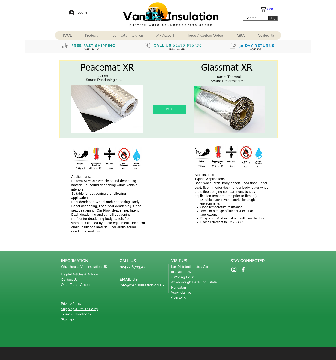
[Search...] (252, 18)
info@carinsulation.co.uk (142, 285)
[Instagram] (233, 269)
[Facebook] (243, 269)
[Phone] (148, 45)
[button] (92, 35)
